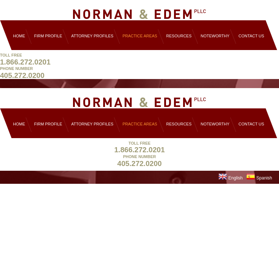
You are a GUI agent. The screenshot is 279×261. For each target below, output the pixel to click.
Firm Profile (48, 36)
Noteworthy (215, 36)
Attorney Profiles (92, 36)
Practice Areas (139, 36)
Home (19, 36)
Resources (179, 36)
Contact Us (251, 36)
